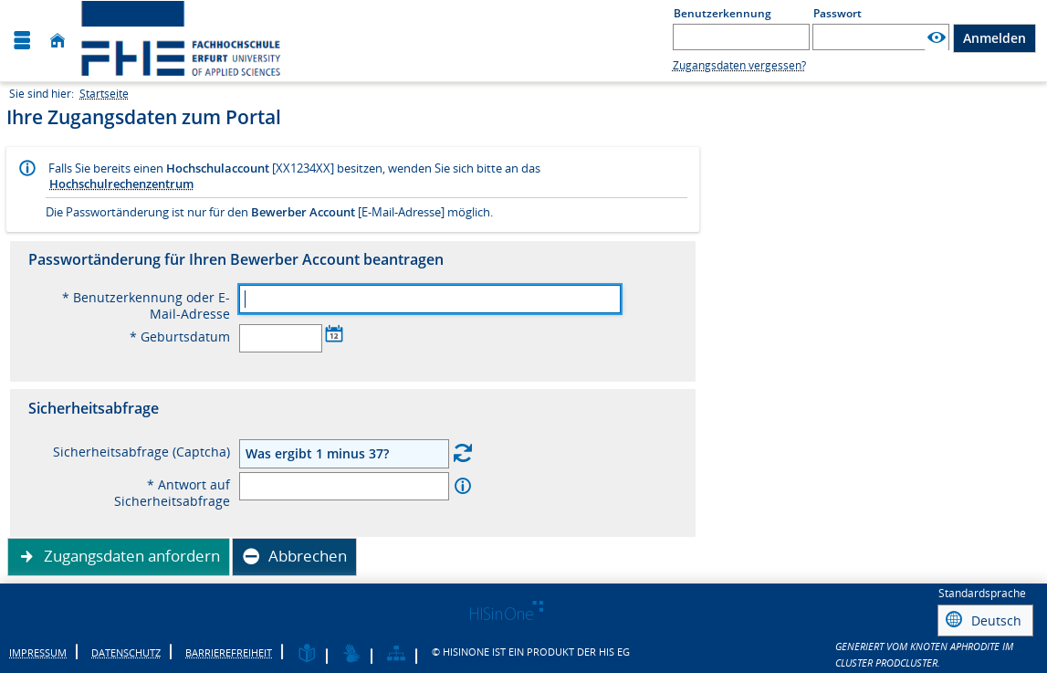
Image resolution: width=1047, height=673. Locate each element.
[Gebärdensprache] (351, 651)
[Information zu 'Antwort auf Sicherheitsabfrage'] (463, 486)
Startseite (104, 93)
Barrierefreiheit (228, 650)
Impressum (38, 650)
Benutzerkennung (722, 13)
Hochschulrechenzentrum (121, 183)
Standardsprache (982, 593)
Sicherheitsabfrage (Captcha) (141, 452)
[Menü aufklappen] (22, 40)
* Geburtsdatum (180, 337)
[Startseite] (57, 40)
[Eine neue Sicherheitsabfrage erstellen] (463, 452)
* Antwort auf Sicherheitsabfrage (172, 493)
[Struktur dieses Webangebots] (396, 651)
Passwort (837, 13)
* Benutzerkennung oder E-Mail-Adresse (146, 305)
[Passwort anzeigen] (936, 38)
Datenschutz (126, 650)
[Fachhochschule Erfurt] (199, 40)
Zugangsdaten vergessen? (739, 65)
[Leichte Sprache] (307, 651)
